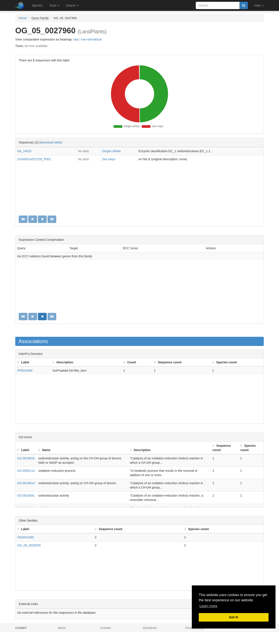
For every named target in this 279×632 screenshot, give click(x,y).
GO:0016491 (26, 495)
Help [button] (259, 5)
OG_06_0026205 (29, 545)
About (62, 628)
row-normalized (91, 39)
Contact (105, 628)
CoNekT (21, 628)
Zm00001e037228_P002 (34, 159)
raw (75, 39)
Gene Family (40, 18)
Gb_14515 (24, 151)
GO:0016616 (26, 458)
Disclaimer (150, 628)
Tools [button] (54, 5)
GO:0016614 (26, 483)
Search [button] (72, 5)
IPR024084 (24, 370)
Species (37, 5)
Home (23, 18)
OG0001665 (25, 537)
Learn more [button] (208, 606)
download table (51, 142)
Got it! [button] (233, 617)
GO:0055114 (26, 470)
